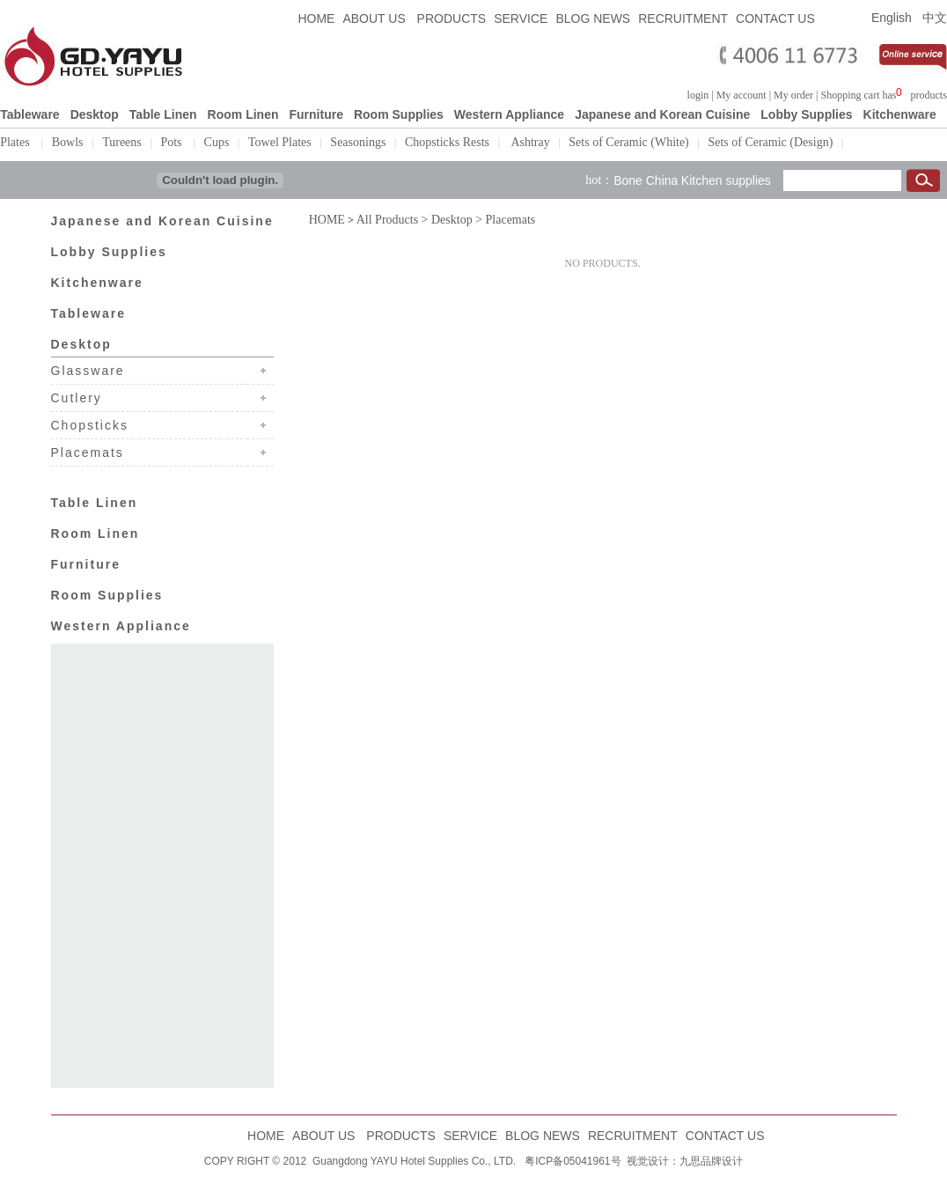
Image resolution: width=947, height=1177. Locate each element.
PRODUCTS (452, 18)
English (891, 18)
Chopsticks (89, 423)
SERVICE (520, 18)
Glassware (88, 369)
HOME (315, 18)
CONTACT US (775, 18)
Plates (16, 142)
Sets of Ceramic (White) (628, 142)
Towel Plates (280, 142)
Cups (217, 142)
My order (793, 95)
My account (741, 95)
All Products (387, 217)
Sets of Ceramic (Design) (770, 142)
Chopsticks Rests (447, 142)
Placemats (87, 451)
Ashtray (529, 142)
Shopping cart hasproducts (883, 95)
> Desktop (445, 217)
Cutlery (79, 396)
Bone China (645, 179)
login (698, 95)
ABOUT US (375, 18)
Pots (172, 142)
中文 (934, 18)
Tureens (122, 142)
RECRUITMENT (683, 18)
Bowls (68, 142)
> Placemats (504, 217)
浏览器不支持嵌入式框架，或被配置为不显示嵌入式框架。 (903, 92)
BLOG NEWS (592, 18)
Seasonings (357, 142)
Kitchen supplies (726, 179)
